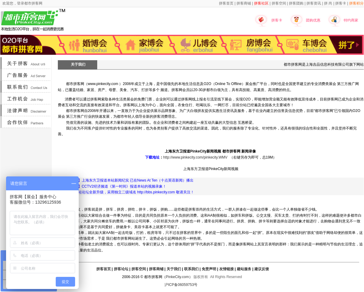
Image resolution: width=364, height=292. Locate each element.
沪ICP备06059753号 (180, 285)
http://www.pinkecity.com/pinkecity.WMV (195, 157)
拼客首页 (103, 269)
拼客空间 (138, 269)
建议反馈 (261, 269)
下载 (148, 157)
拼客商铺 (156, 269)
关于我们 (174, 269)
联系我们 (191, 269)
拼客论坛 (121, 269)
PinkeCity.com (177, 277)
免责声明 (209, 269)
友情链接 (226, 269)
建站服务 (244, 269)
